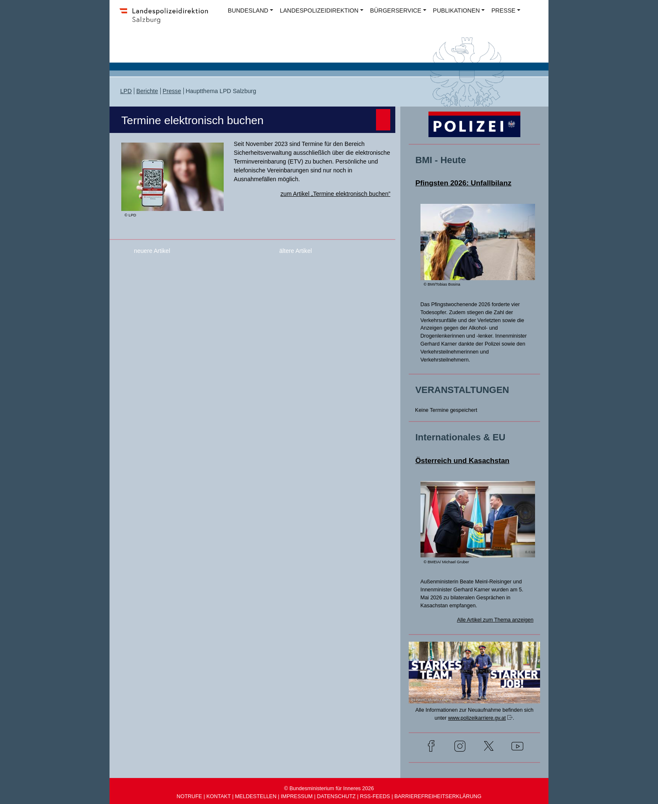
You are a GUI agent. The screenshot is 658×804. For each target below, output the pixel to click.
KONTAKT (218, 796)
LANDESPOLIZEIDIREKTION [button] (319, 10)
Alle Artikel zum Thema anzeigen (495, 620)
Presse (172, 91)
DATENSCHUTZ (336, 796)
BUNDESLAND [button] (248, 10)
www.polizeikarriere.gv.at (477, 718)
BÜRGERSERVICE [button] (395, 10)
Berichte (147, 91)
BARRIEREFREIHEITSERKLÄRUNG (438, 796)
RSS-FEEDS (375, 796)
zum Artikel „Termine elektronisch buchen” (335, 193)
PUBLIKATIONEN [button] (456, 10)
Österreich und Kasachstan (462, 460)
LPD (125, 91)
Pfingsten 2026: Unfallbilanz (463, 183)
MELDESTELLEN (256, 796)
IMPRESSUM (297, 796)
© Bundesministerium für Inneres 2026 (329, 788)
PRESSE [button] (503, 10)
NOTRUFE (189, 796)
